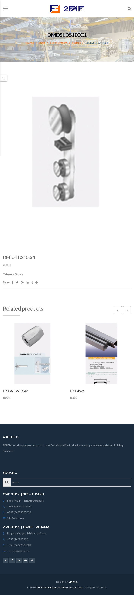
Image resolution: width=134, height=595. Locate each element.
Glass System (58, 42)
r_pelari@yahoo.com (18, 550)
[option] (67, 160)
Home (30, 42)
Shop (42, 42)
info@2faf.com (15, 518)
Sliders (76, 42)
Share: (6, 282)
